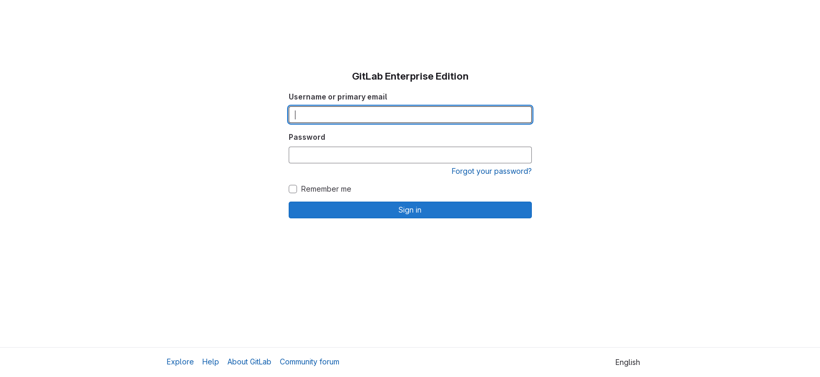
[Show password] (523, 155)
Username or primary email (338, 96)
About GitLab (249, 361)
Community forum (309, 361)
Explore (180, 361)
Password (307, 136)
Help (210, 361)
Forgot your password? (492, 171)
